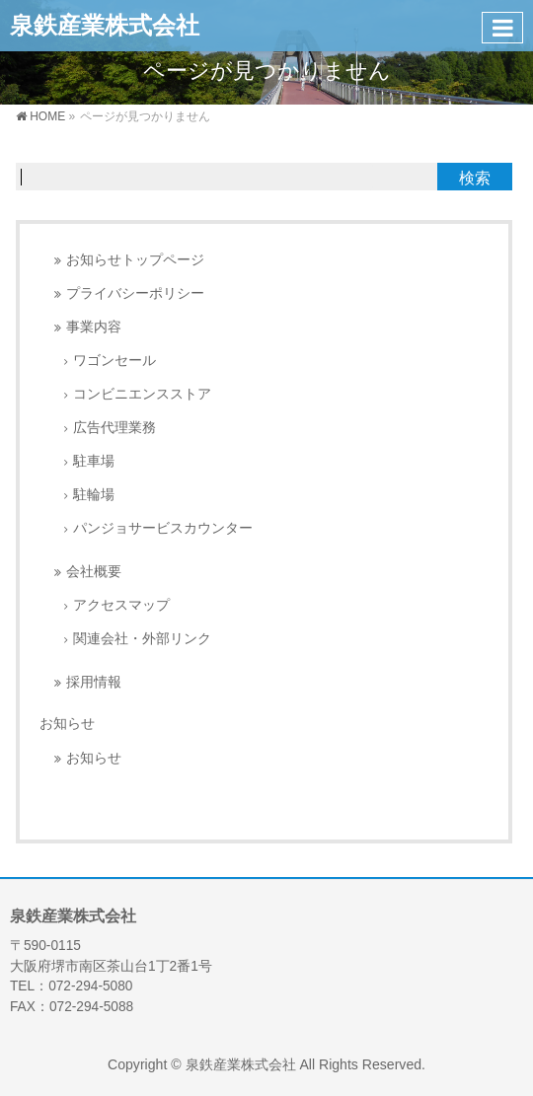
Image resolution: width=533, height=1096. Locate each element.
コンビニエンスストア (142, 394)
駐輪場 (93, 494)
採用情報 (93, 682)
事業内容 (93, 327)
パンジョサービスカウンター (163, 528)
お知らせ (67, 723)
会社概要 (93, 571)
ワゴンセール (114, 360)
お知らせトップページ (135, 260)
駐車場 (93, 461)
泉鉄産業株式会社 (104, 25)
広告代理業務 (114, 427)
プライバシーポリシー (135, 293)
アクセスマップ (121, 605)
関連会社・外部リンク (142, 638)
